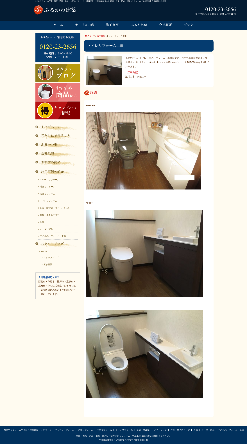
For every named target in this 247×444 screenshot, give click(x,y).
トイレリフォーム (48, 201)
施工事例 (101, 36)
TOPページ (90, 36)
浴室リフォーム (47, 186)
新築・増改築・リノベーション (55, 208)
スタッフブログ (51, 257)
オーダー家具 (46, 229)
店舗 (42, 222)
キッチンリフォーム (49, 179)
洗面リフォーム (47, 194)
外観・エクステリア (49, 215)
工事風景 (48, 264)
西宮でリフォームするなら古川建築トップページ (27, 430)
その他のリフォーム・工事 (53, 236)
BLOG (44, 251)
